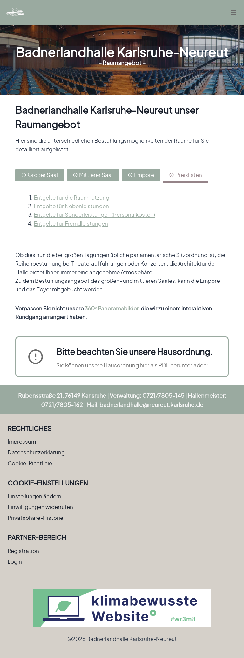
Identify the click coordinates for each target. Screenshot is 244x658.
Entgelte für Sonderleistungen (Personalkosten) (94, 214)
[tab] (39, 176)
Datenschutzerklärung (36, 452)
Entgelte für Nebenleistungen (71, 205)
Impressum (22, 441)
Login (15, 561)
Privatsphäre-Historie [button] (35, 517)
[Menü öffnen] (233, 12)
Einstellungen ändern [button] (34, 495)
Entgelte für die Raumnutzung (71, 197)
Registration (23, 550)
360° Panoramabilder (111, 308)
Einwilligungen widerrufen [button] (40, 506)
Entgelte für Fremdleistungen (71, 223)
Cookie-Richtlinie (30, 462)
